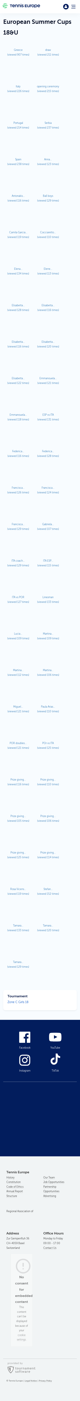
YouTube (55, 1047)
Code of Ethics (14, 1186)
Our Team (49, 1177)
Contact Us (49, 1247)
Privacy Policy (45, 1381)
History (10, 1177)
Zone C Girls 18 (17, 1002)
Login (66, 6)
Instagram (25, 1070)
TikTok (55, 1070)
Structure (11, 1196)
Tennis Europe (21, 6)
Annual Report (14, 1191)
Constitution (13, 1182)
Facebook (25, 1047)
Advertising (49, 1196)
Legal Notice (31, 1381)
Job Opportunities (53, 1182)
